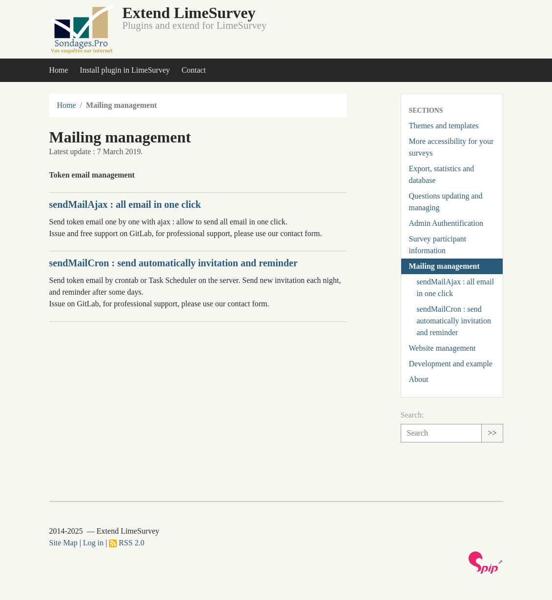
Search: (412, 415)
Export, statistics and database (441, 174)
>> (492, 433)
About (419, 379)
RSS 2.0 (126, 543)
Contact (194, 70)
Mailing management (444, 266)
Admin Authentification (446, 223)
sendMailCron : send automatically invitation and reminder (173, 263)
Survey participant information (438, 245)
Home (58, 70)
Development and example (451, 364)
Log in (93, 543)
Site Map (63, 543)
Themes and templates (444, 125)
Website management (442, 348)
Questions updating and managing (446, 202)
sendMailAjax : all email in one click (125, 204)
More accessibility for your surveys (451, 147)
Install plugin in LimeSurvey (125, 70)
